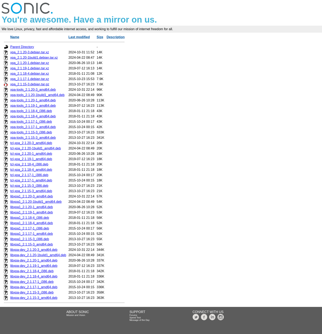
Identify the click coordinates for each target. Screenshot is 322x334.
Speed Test (135, 317)
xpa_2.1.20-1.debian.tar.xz (29, 63)
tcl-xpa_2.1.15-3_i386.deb (29, 185)
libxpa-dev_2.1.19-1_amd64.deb (34, 265)
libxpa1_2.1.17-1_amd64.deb (31, 233)
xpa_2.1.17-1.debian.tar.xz (29, 79)
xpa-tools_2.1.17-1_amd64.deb (33, 127)
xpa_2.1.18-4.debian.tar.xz (29, 73)
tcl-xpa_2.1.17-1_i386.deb (29, 175)
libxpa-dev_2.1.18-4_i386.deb (32, 271)
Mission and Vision (75, 315)
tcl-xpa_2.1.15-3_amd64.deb (31, 191)
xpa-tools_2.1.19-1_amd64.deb (33, 105)
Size (100, 37)
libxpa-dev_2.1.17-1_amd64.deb (34, 287)
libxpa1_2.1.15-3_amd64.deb (31, 244)
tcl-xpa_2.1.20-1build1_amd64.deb (35, 148)
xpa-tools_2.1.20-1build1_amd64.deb (37, 95)
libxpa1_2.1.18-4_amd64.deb (31, 223)
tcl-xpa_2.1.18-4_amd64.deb (31, 169)
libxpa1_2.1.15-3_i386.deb (29, 239)
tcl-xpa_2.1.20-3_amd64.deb (31, 143)
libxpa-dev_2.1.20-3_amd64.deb (34, 249)
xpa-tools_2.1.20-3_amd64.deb (33, 89)
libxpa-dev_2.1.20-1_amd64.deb (34, 260)
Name (14, 37)
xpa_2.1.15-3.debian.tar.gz (29, 84)
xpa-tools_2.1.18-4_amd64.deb (33, 116)
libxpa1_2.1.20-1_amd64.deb (31, 207)
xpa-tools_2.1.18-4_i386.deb (31, 111)
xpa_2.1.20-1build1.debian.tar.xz (34, 57)
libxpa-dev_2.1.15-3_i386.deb (32, 292)
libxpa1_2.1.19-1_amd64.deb (31, 212)
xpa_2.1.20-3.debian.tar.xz (29, 52)
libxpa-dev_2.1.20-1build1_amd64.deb (38, 255)
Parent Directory (22, 47)
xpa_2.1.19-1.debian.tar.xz (29, 68)
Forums (133, 315)
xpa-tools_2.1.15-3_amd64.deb (33, 137)
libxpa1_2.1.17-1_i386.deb (29, 228)
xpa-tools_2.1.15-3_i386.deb (31, 132)
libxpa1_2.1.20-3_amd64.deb (31, 196)
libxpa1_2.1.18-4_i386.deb (29, 217)
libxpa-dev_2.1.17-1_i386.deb (32, 281)
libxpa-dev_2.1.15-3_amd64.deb (34, 298)
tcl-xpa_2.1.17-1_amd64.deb (31, 180)
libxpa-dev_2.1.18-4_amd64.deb (34, 276)
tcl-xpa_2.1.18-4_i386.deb (29, 164)
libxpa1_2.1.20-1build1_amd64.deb (36, 201)
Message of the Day (139, 320)
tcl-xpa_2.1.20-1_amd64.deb (31, 153)
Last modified (79, 37)
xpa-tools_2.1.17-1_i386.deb (31, 121)
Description (116, 37)
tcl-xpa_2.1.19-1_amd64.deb (31, 159)
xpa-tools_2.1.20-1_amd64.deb (33, 100)
